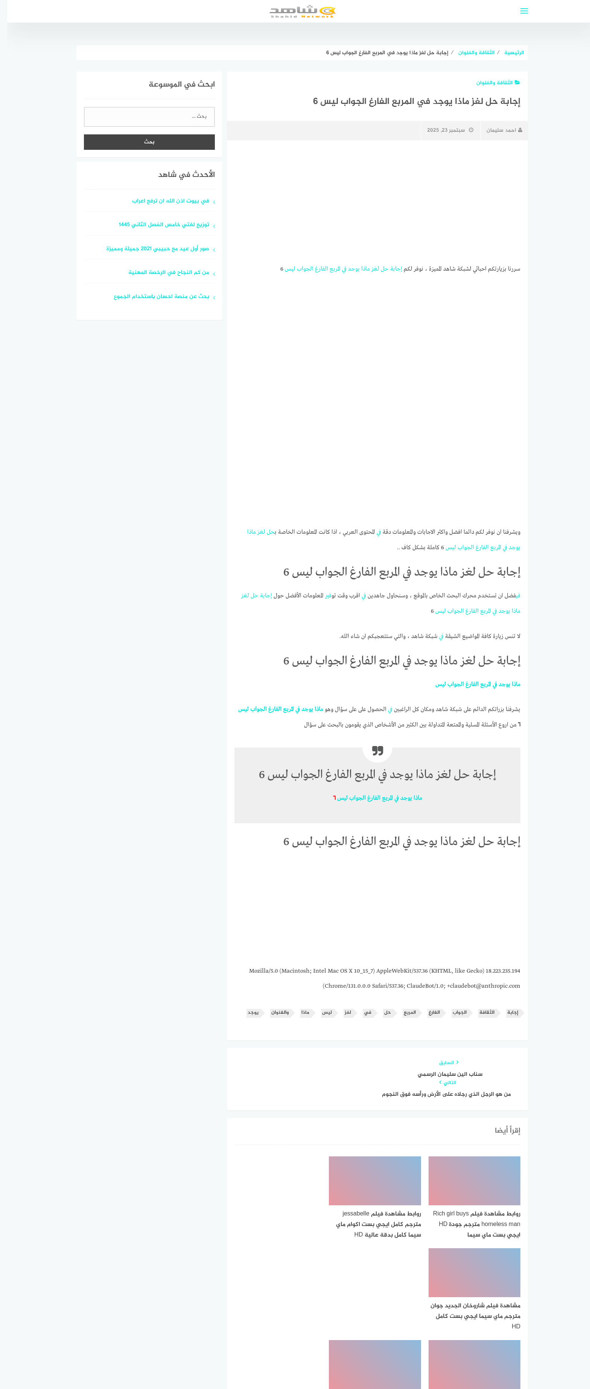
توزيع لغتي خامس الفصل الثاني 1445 (157, 225)
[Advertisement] (370, 202)
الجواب (298, 269)
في (337, 269)
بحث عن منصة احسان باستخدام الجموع (154, 297)
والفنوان (272, 1009)
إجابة (389, 269)
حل (378, 269)
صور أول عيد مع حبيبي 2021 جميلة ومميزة (150, 249)
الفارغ (314, 269)
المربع (327, 269)
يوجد (347, 269)
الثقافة (479, 1009)
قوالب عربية (263, 1364)
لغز (368, 269)
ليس (283, 269)
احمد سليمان (497, 130)
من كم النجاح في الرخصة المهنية (161, 273)
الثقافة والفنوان (491, 83)
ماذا (358, 269)
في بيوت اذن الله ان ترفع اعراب (163, 201)
